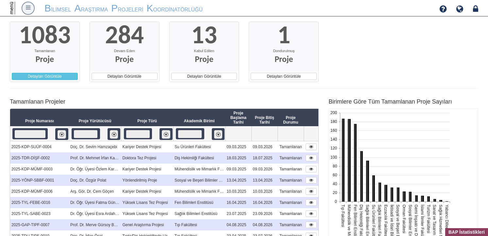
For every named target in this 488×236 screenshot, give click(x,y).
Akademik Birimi (199, 121)
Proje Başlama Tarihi (238, 118)
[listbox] (61, 134)
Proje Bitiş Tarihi (264, 120)
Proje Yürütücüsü (95, 121)
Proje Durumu (290, 120)
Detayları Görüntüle (45, 76)
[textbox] (30, 134)
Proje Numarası (39, 121)
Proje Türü (147, 121)
